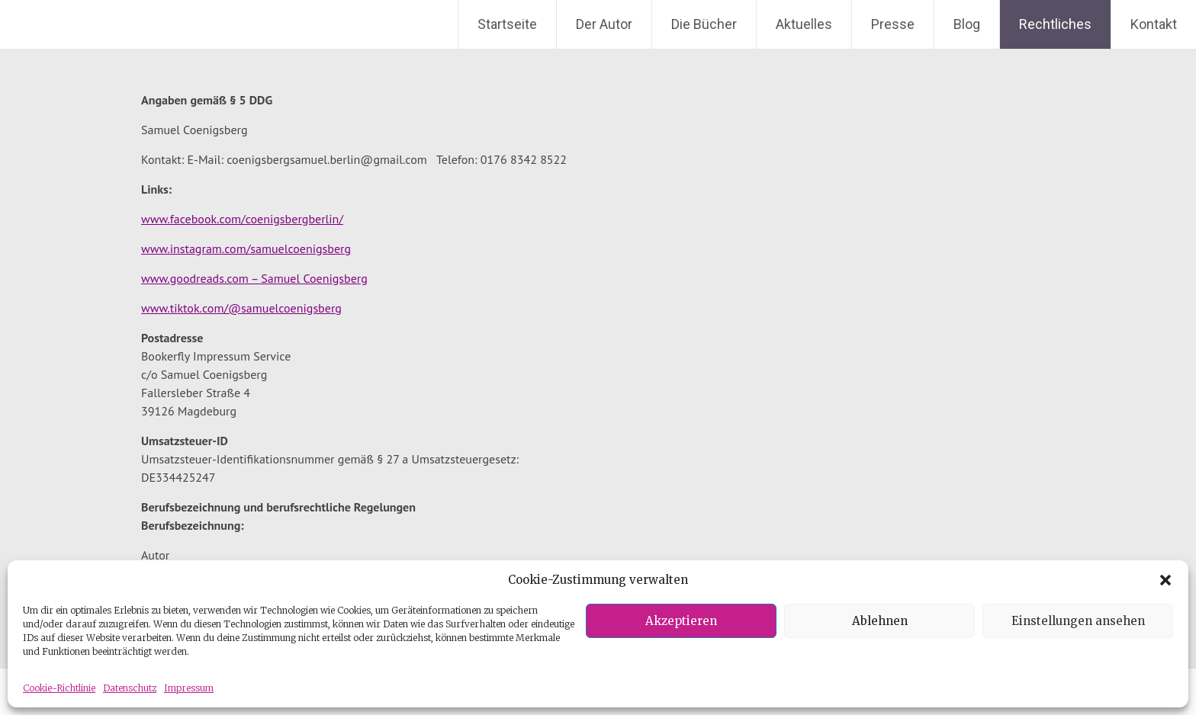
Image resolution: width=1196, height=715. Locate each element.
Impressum (189, 688)
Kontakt (1153, 24)
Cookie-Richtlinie (59, 688)
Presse (893, 24)
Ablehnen (880, 621)
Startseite (507, 24)
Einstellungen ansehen (1078, 621)
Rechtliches (1055, 24)
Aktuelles (804, 24)
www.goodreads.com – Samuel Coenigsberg (254, 278)
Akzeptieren (681, 621)
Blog (966, 24)
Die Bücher (704, 24)
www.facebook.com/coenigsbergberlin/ (242, 218)
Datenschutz (129, 688)
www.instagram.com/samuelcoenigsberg (246, 248)
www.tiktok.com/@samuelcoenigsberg (241, 308)
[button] (1165, 580)
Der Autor (604, 24)
